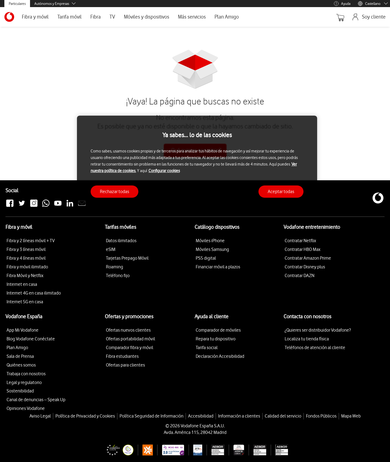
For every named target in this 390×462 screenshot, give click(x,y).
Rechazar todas (114, 191)
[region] (197, 160)
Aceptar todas (281, 191)
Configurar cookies (164, 170)
